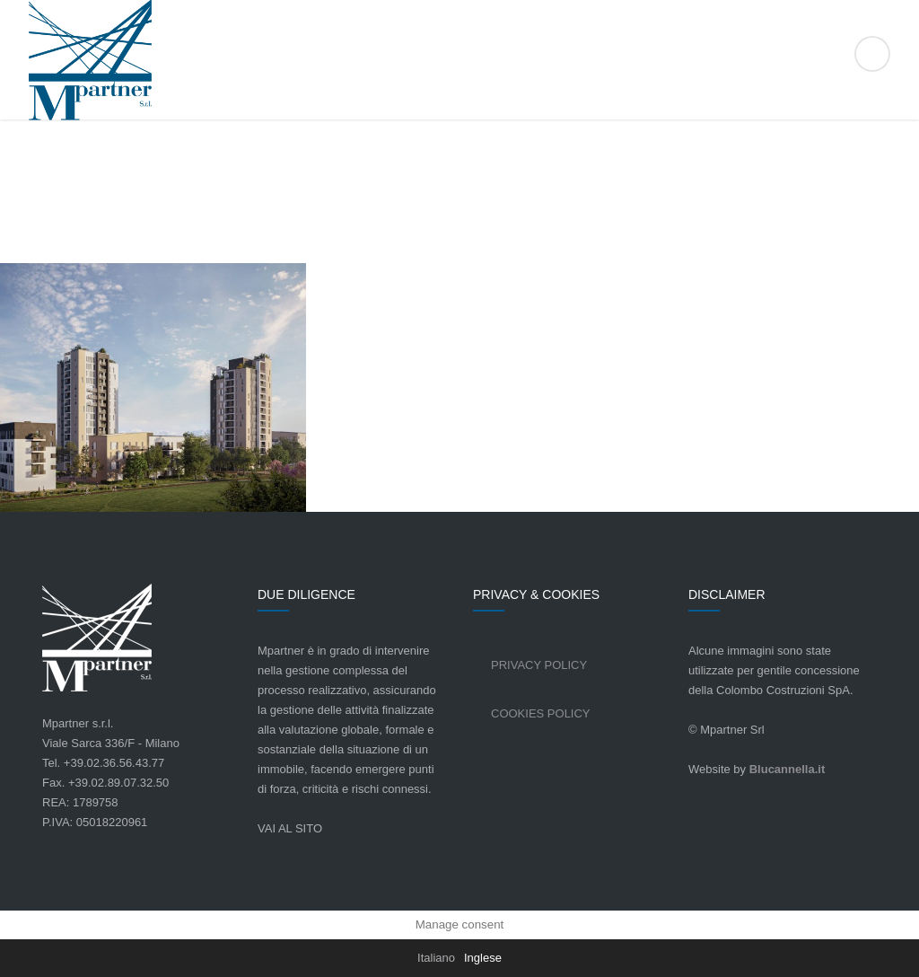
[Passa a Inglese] (483, 958)
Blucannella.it (787, 769)
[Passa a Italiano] (436, 958)
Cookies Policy (541, 713)
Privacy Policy (539, 665)
